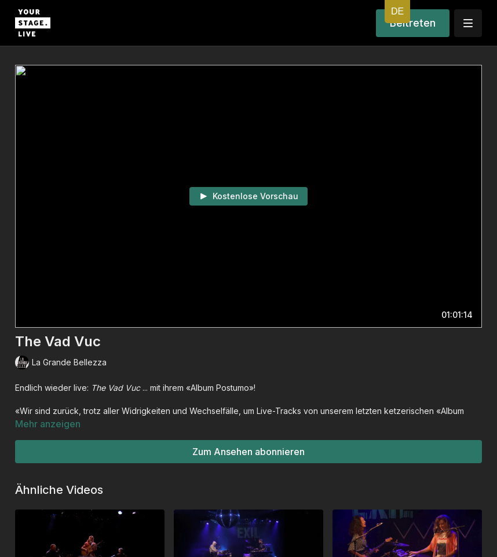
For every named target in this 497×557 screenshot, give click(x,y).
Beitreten (413, 23)
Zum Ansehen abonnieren (248, 451)
